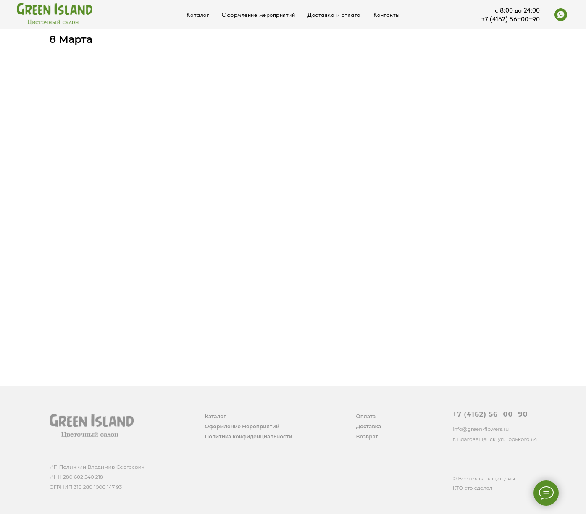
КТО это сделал (473, 488)
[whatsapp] (560, 14)
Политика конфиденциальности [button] (248, 436)
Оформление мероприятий (258, 14)
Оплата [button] (366, 416)
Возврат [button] (367, 436)
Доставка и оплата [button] (334, 14)
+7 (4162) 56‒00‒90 (490, 414)
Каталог (198, 14)
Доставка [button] (368, 426)
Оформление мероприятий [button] (242, 426)
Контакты (386, 14)
